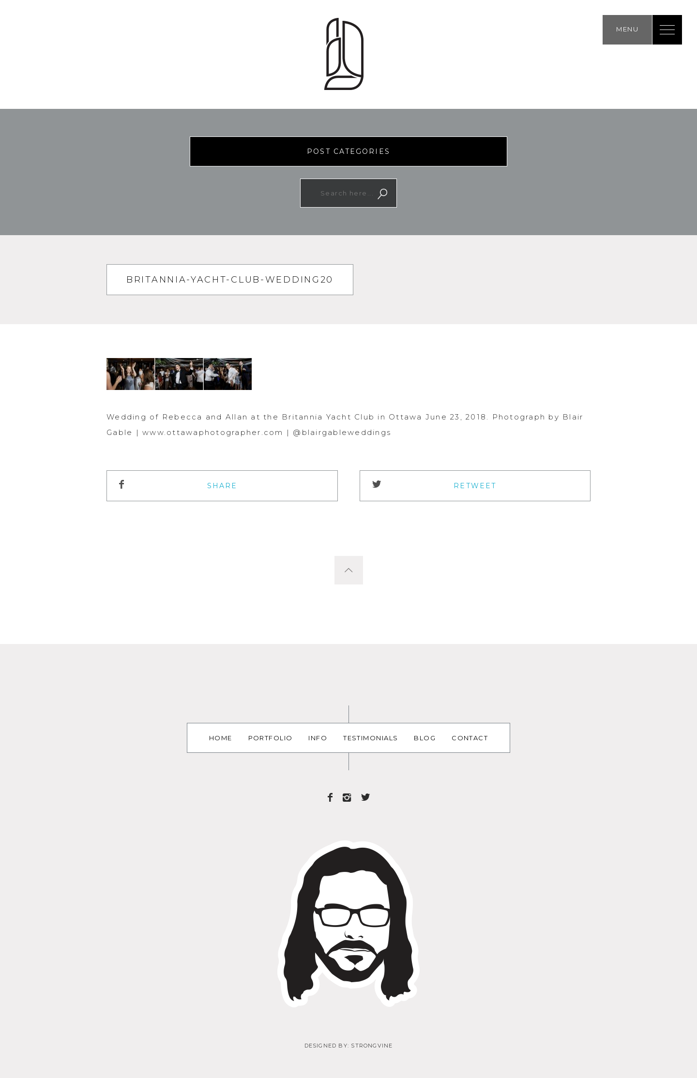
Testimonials (370, 738)
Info (317, 738)
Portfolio (270, 738)
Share (222, 485)
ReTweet (475, 485)
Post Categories (348, 151)
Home (220, 738)
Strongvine (372, 1045)
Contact (470, 738)
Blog (425, 738)
